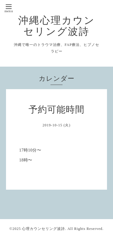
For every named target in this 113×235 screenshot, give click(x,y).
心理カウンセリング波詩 (43, 229)
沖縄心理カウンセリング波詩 (56, 26)
